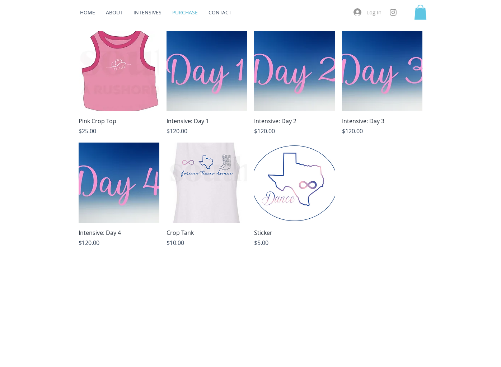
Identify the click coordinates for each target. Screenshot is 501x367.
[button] (420, 12)
